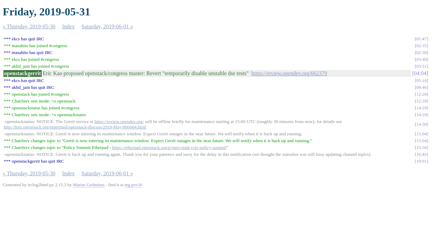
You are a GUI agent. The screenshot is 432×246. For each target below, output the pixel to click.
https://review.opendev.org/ (119, 121)
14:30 (421, 124)
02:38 (421, 52)
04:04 (420, 73)
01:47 (421, 38)
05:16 (421, 80)
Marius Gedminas (89, 184)
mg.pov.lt (133, 184)
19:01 (421, 161)
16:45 (421, 154)
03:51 (421, 66)
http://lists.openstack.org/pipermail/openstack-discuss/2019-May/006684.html (75, 126)
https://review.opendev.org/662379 (289, 73)
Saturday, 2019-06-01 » (107, 26)
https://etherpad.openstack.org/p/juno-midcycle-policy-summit (169, 147)
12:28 (421, 94)
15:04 (421, 133)
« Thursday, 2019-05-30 (29, 26)
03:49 (421, 59)
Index (68, 26)
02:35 (421, 45)
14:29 (421, 107)
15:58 (421, 147)
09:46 (421, 87)
